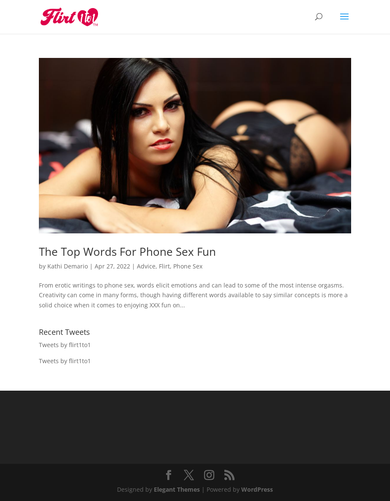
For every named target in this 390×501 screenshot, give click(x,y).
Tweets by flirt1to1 (65, 345)
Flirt (164, 266)
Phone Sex (187, 266)
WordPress (257, 489)
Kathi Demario (67, 266)
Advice (146, 266)
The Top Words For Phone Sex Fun (127, 251)
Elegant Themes (177, 489)
